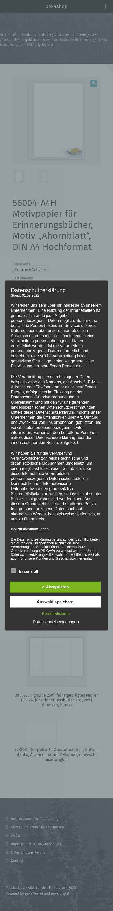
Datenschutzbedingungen (56, 622)
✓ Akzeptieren (55, 587)
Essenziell (24, 571)
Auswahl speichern (55, 602)
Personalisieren (56, 613)
